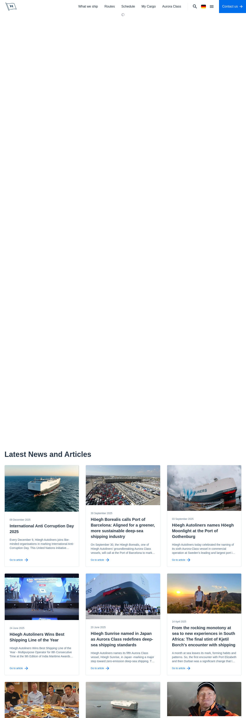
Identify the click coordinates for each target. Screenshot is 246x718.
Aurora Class (171, 6)
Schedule (128, 6)
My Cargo (149, 6)
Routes (109, 6)
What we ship (88, 6)
